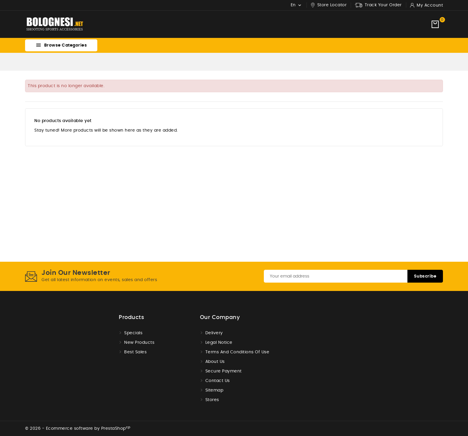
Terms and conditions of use (237, 352)
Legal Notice (219, 343)
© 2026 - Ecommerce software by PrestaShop (77, 428)
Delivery (214, 333)
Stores (212, 400)
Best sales (135, 352)
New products (139, 343)
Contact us (217, 381)
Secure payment (223, 371)
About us (215, 362)
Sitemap (214, 390)
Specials (133, 333)
